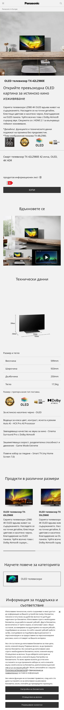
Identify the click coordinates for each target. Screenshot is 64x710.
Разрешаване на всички (32, 705)
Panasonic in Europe (10, 9)
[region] (32, 658)
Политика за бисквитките (16, 670)
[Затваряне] (60, 612)
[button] (32, 190)
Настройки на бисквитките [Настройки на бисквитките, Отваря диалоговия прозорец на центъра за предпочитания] (32, 689)
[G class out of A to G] (10, 183)
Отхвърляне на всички (32, 697)
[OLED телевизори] (32, 579)
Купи (32, 189)
